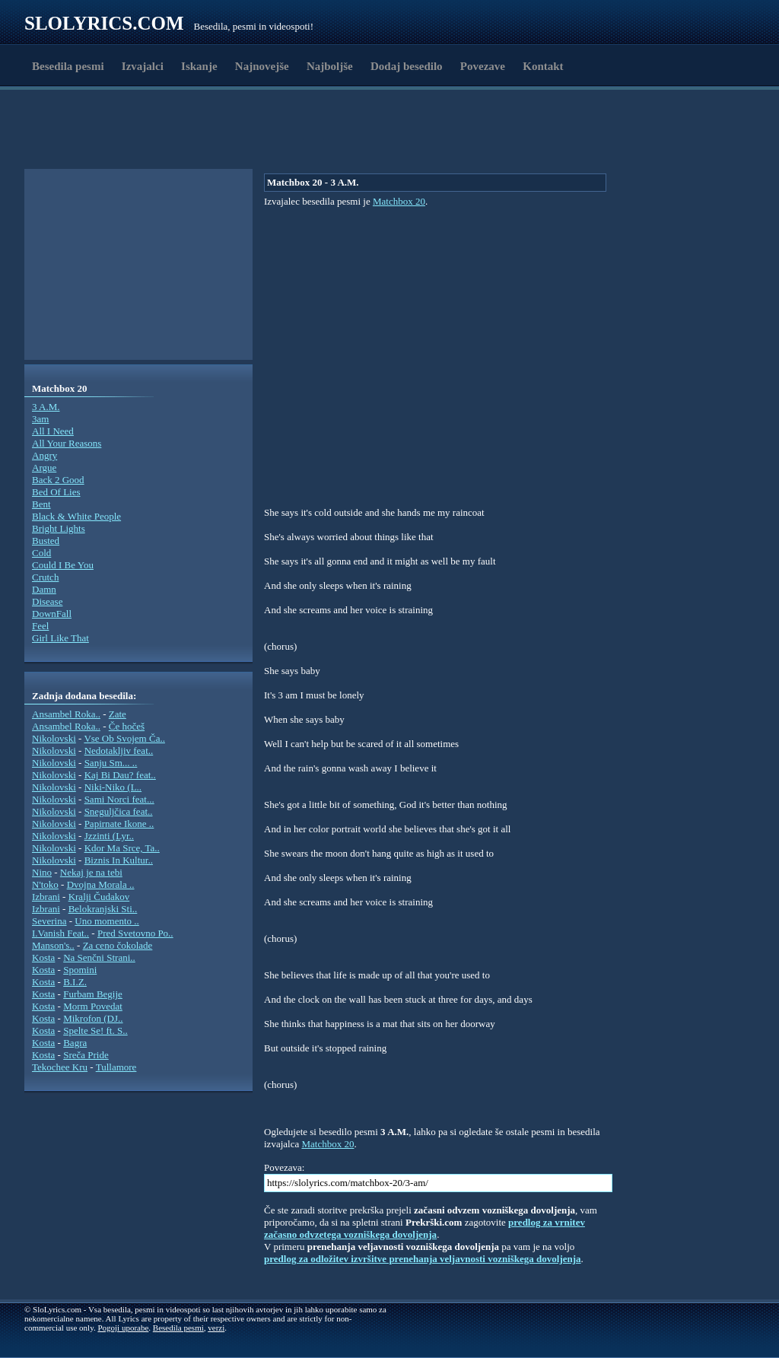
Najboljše (330, 66)
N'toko (45, 884)
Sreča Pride (86, 1055)
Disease (47, 601)
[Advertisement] (113, 131)
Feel (40, 625)
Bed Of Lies (56, 492)
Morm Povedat (92, 1006)
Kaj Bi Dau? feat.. (120, 775)
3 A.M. (45, 406)
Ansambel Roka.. (66, 714)
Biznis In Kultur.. (118, 860)
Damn (44, 589)
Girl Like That (60, 638)
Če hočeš (127, 726)
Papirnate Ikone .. (119, 823)
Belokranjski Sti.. (103, 908)
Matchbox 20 (399, 201)
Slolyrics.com (104, 23)
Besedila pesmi (68, 66)
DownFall (52, 613)
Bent (41, 504)
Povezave (482, 66)
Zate (117, 714)
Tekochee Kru (59, 1067)
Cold (41, 552)
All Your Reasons (66, 443)
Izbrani (46, 896)
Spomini (80, 969)
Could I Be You (63, 565)
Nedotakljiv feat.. (119, 750)
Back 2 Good (58, 479)
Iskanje (199, 66)
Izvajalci (143, 66)
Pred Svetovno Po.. (135, 933)
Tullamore (116, 1067)
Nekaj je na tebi (91, 872)
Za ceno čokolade (118, 945)
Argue (44, 467)
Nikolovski (54, 738)
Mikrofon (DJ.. (92, 1018)
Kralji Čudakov (99, 896)
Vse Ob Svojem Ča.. (124, 738)
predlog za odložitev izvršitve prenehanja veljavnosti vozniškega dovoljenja (422, 1258)
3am (40, 419)
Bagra (75, 1042)
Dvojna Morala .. (101, 884)
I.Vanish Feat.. (60, 933)
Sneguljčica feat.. (118, 811)
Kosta (43, 957)
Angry (44, 455)
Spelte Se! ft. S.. (95, 1030)
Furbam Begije (92, 994)
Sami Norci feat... (119, 799)
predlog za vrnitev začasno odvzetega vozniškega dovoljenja (424, 1228)
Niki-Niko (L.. (112, 787)
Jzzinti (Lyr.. (109, 835)
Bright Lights (58, 528)
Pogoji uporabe (122, 1327)
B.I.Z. (75, 981)
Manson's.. (53, 945)
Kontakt (543, 66)
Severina (49, 921)
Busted (45, 540)
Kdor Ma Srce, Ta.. (122, 848)
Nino (42, 872)
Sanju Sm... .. (111, 762)
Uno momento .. (107, 921)
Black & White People (76, 516)
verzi (216, 1327)
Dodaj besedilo (406, 66)
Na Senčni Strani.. (99, 957)
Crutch (45, 577)
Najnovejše (262, 66)
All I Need (53, 431)
